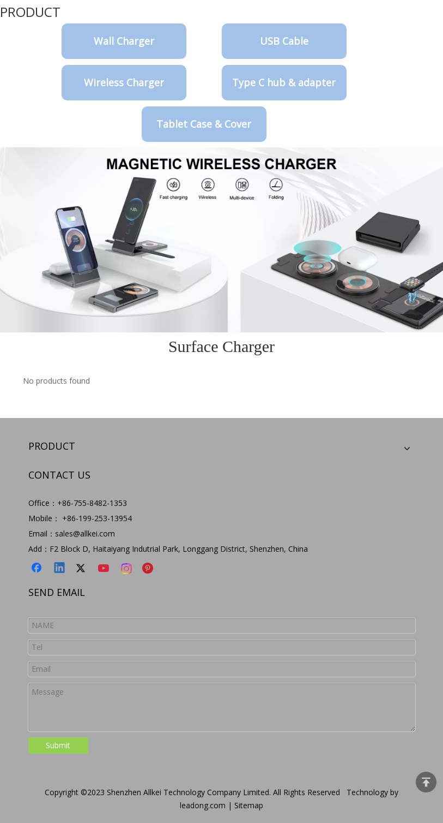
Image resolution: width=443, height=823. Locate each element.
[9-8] (221, 239)
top (426, 782)
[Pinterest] (149, 568)
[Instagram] (127, 568)
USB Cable (284, 40)
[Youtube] (104, 568)
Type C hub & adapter (284, 82)
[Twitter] (82, 568)
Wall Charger (124, 40)
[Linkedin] (60, 568)
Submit (58, 745)
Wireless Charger (124, 82)
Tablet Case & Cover (203, 123)
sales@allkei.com (85, 533)
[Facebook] (37, 568)
